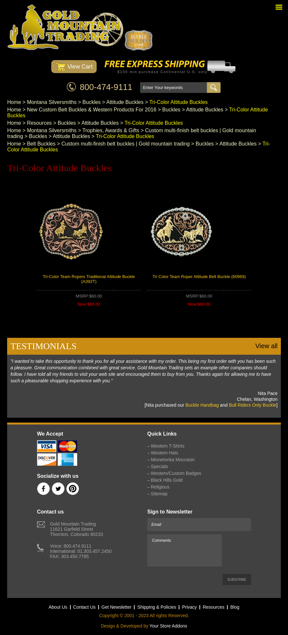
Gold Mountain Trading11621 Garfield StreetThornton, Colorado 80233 (76, 529)
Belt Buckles (41, 143)
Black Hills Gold (167, 480)
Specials (159, 466)
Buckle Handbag (202, 405)
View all (266, 345)
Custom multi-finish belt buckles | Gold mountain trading (125, 143)
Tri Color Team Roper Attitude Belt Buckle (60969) (199, 276)
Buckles (91, 102)
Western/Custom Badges (176, 473)
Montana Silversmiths (52, 102)
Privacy (189, 607)
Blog (234, 607)
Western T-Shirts (168, 446)
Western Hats (164, 452)
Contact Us (84, 607)
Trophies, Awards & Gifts (110, 130)
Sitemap (159, 493)
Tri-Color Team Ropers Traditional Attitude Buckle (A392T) (89, 279)
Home (14, 102)
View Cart (74, 67)
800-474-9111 (106, 87)
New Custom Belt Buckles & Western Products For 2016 (91, 109)
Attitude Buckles (125, 102)
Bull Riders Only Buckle (252, 405)
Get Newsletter (117, 607)
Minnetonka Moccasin (173, 459)
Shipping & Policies (156, 607)
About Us (58, 607)
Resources (39, 123)
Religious (160, 486)
